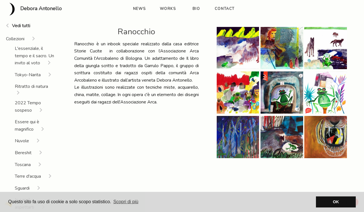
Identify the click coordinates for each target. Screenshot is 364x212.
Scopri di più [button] (125, 201)
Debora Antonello (33, 9)
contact (225, 8)
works (168, 8)
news (139, 8)
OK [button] (336, 202)
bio (196, 8)
